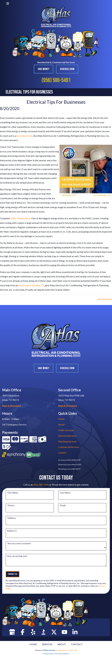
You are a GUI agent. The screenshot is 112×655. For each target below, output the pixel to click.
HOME (33, 644)
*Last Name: (65, 492)
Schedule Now (67, 69)
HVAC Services (66, 430)
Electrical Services (67, 435)
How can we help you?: (17, 556)
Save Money (43, 69)
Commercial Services (68, 447)
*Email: (63, 505)
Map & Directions (11, 405)
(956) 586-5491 (56, 80)
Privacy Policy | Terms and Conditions (56, 653)
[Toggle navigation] (8, 3)
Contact (62, 452)
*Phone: (11, 505)
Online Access (49, 650)
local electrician (24, 135)
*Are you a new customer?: (19, 543)
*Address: (11, 518)
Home (61, 418)
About (61, 424)
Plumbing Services (67, 441)
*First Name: (12, 492)
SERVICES (47, 644)
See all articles (105, 299)
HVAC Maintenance (20, 218)
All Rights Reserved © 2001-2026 (66, 650)
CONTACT (77, 644)
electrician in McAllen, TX (31, 285)
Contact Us (12, 574)
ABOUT (61, 644)
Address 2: (12, 530)
